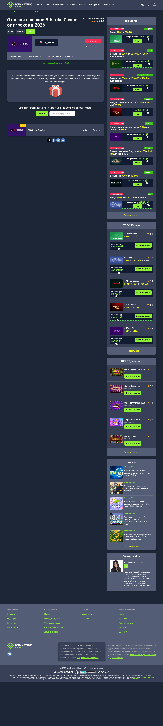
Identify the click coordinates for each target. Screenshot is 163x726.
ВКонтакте (142, 4)
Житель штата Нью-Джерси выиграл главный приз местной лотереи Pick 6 (137, 475)
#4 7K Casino (130, 307)
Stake (150, 196)
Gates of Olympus (132, 388)
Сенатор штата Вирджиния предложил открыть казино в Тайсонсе (136, 490)
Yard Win (149, 125)
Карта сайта (12, 630)
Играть (93, 41)
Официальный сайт (93, 47)
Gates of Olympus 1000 (134, 405)
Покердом (148, 29)
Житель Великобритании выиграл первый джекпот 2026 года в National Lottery (137, 506)
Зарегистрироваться (62, 113)
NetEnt (121, 616)
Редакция (11, 621)
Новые (47, 616)
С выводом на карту (53, 625)
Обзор (11, 31)
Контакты (11, 625)
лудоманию (135, 681)
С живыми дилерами (53, 630)
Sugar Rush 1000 (132, 422)
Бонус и (121, 32)
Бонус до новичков (128, 199)
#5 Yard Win (129, 330)
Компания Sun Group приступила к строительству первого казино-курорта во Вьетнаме (137, 539)
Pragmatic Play (129, 374)
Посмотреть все (131, 353)
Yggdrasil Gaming (126, 625)
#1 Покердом (130, 236)
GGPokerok (148, 174)
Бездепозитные (89, 616)
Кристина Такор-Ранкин (133, 565)
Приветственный (117, 29)
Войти (42, 113)
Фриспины (86, 621)
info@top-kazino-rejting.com (88, 660)
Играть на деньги (143, 247)
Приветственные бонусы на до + (129, 129)
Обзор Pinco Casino (144, 75)
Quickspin (123, 634)
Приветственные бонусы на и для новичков (131, 154)
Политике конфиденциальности (143, 657)
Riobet (150, 51)
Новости (81, 5)
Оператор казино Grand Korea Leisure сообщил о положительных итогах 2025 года (136, 522)
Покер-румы (93, 5)
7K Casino (148, 100)
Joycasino (148, 149)
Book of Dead (130, 438)
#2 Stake (128, 259)
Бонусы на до (124, 177)
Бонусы (70, 5)
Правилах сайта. (116, 660)
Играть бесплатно (133, 378)
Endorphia (123, 621)
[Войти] (153, 4)
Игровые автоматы (55, 5)
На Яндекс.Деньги (52, 621)
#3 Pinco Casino (131, 283)
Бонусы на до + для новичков (129, 55)
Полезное (108, 5)
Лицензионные (51, 634)
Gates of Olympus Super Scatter (135, 371)
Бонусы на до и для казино (129, 80)
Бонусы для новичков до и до (131, 104)
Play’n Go (127, 441)
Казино (39, 5)
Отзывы (31, 31)
